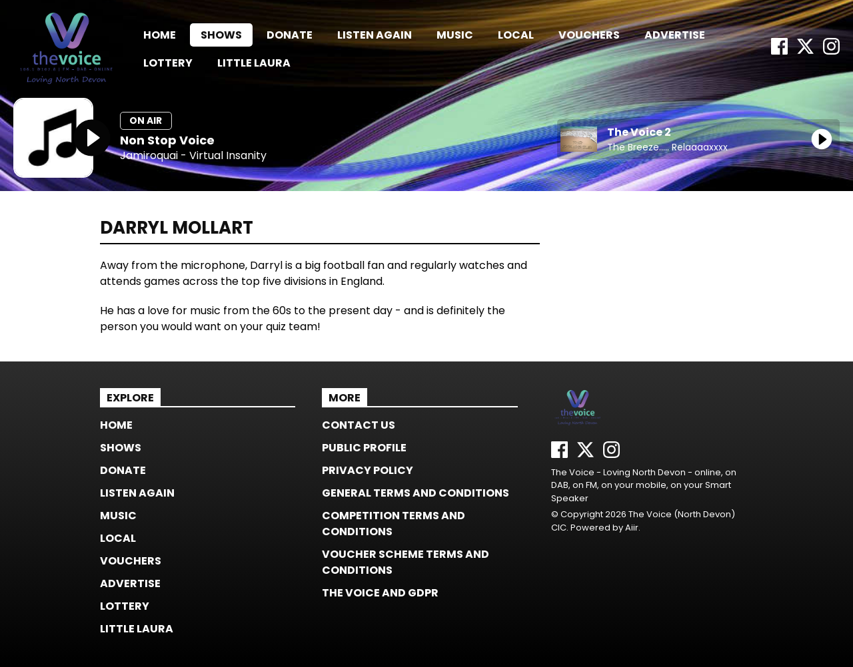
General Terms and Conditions (415, 493)
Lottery (168, 63)
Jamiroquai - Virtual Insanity (193, 156)
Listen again (374, 35)
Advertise (674, 35)
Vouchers (589, 35)
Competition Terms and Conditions (393, 523)
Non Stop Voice (167, 140)
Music (454, 35)
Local (516, 35)
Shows (221, 35)
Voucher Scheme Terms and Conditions (405, 562)
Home (159, 35)
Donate (290, 35)
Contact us (358, 425)
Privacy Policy (367, 470)
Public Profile (364, 447)
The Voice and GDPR (380, 592)
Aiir (631, 527)
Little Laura (254, 63)
